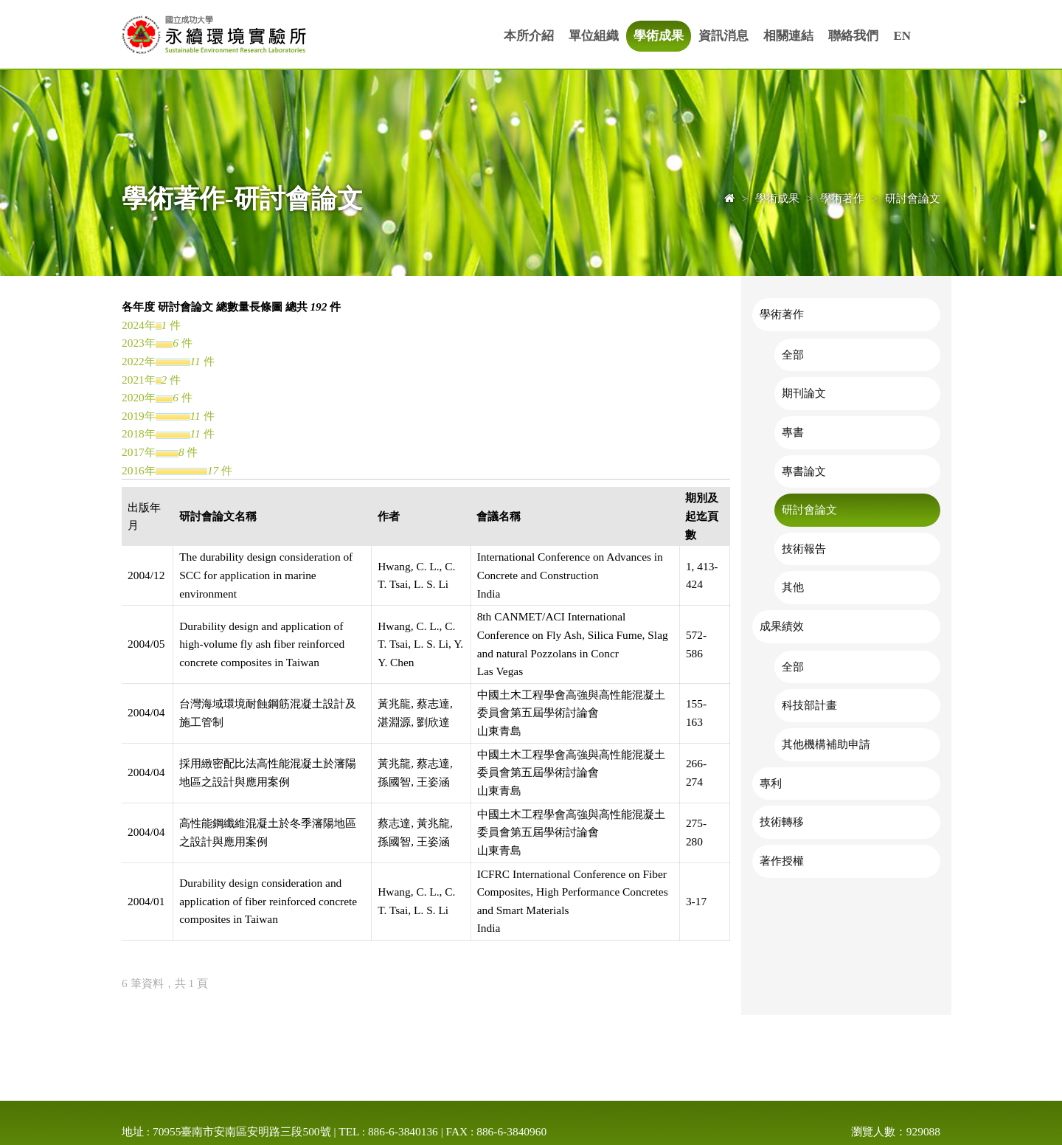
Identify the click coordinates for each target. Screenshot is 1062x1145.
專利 (771, 783)
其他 (793, 587)
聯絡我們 (853, 36)
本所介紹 (529, 36)
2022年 (139, 361)
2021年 (139, 379)
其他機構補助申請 (826, 744)
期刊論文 (804, 393)
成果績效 (782, 626)
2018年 (139, 433)
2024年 (139, 325)
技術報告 (804, 548)
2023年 (139, 342)
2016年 (139, 470)
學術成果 (659, 36)
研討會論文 (809, 509)
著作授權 (782, 860)
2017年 (139, 452)
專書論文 (804, 471)
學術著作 (782, 314)
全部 (793, 354)
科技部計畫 (809, 705)
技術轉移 (782, 821)
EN (902, 36)
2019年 (139, 415)
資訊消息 (723, 36)
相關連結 (788, 36)
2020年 (139, 397)
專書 (793, 432)
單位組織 (594, 36)
